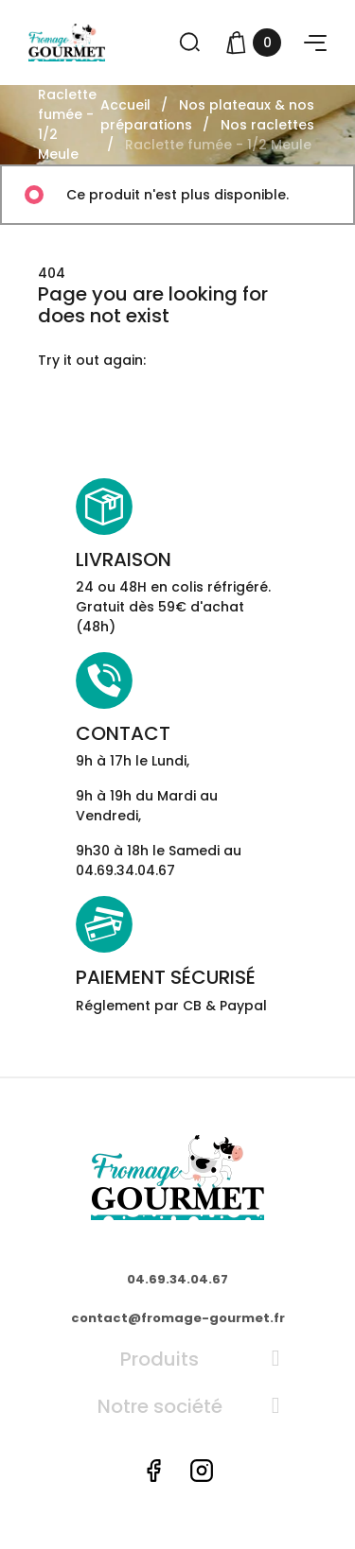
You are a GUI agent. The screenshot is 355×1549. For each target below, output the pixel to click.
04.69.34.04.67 (177, 1279)
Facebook (153, 1470)
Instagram (201, 1470)
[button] (315, 43)
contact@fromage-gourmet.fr (178, 1318)
